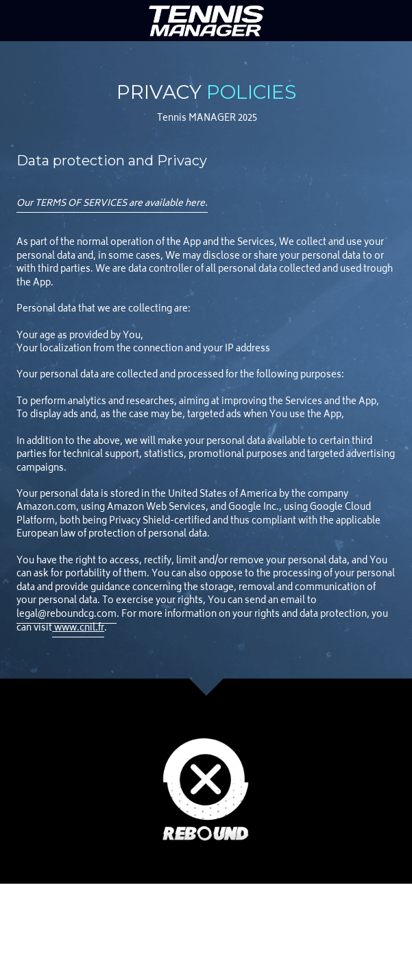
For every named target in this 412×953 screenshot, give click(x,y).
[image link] (206, 19)
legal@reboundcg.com (66, 615)
